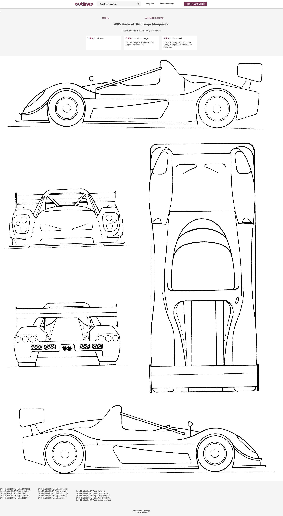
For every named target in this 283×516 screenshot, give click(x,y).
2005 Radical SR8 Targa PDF (13, 493)
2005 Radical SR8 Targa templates (15, 491)
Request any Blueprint (195, 4)
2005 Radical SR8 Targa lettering (52, 495)
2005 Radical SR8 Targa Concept (52, 489)
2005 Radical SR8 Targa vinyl (51, 498)
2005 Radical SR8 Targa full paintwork (92, 495)
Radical (105, 18)
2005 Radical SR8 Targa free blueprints (93, 498)
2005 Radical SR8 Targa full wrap (90, 491)
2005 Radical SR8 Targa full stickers (92, 493)
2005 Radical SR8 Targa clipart (13, 498)
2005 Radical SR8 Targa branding (53, 493)
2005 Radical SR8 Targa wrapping (53, 491)
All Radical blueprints (154, 18)
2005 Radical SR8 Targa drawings (15, 489)
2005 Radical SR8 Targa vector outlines (93, 500)
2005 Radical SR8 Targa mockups (15, 495)
